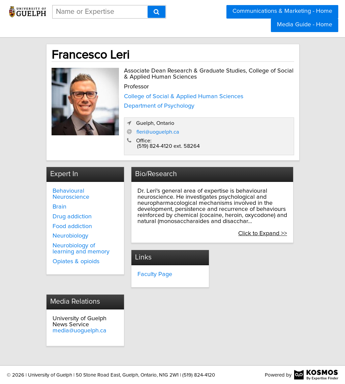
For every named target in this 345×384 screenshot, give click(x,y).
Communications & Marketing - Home (282, 11)
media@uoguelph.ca (79, 331)
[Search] (156, 12)
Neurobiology (70, 236)
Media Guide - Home (304, 25)
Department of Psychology (159, 106)
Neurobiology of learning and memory (81, 249)
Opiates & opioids (76, 261)
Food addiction (72, 226)
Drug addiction (72, 217)
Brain (59, 207)
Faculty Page (154, 274)
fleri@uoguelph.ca (157, 132)
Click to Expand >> (262, 233)
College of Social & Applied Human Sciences (183, 96)
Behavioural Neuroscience (71, 194)
